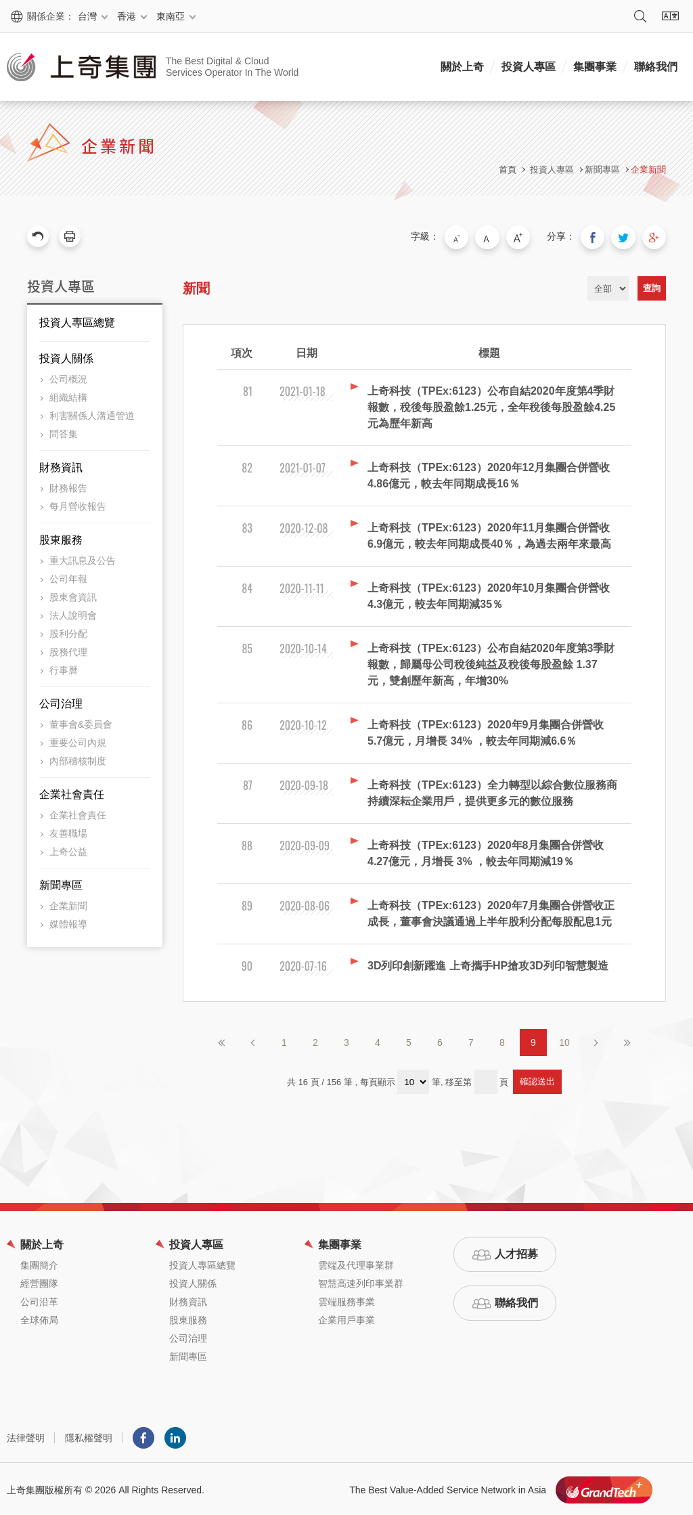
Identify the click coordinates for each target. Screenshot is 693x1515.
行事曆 (63, 668)
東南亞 (170, 16)
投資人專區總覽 (77, 320)
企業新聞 (648, 169)
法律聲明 (26, 1435)
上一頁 (253, 1040)
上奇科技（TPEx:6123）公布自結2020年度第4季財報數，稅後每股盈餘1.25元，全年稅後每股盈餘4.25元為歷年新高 (491, 405)
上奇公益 (68, 849)
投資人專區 (528, 66)
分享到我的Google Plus (655, 236)
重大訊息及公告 (82, 558)
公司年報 (68, 576)
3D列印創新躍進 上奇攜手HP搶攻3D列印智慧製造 (487, 963)
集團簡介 (39, 1263)
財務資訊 (61, 465)
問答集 (63, 431)
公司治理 (61, 701)
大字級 (526, 236)
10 (564, 1040)
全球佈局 (39, 1318)
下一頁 (595, 1040)
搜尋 (640, 16)
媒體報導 (68, 922)
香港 (126, 16)
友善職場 (68, 831)
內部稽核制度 (77, 758)
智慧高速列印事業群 (360, 1281)
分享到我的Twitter (627, 236)
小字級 (469, 236)
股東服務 (61, 538)
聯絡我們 (655, 66)
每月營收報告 (77, 504)
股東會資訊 (73, 595)
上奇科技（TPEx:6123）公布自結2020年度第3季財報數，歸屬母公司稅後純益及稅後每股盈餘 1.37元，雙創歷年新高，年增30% (490, 662)
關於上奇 (462, 66)
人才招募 (516, 1252)
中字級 (497, 236)
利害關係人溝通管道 (92, 413)
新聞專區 (61, 883)
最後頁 (626, 1040)
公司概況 (68, 377)
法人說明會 (73, 613)
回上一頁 (38, 236)
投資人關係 (66, 356)
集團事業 (595, 66)
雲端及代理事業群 (356, 1263)
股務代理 (68, 649)
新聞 (196, 286)
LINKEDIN (175, 1436)
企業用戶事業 (346, 1318)
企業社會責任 (71, 792)
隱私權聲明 (88, 1435)
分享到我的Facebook (598, 236)
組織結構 (68, 395)
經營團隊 (39, 1281)
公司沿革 (39, 1299)
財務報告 (68, 486)
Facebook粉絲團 (143, 1436)
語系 (670, 16)
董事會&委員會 (80, 722)
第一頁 (222, 1040)
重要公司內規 (77, 740)
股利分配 (68, 631)
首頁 (507, 169)
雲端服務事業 (346, 1299)
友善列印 (70, 236)
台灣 (87, 16)
